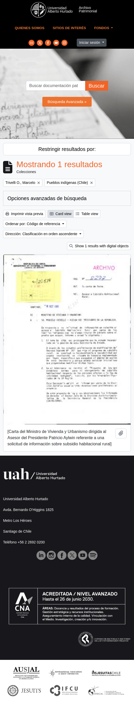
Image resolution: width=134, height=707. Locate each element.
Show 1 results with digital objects (99, 246)
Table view (87, 214)
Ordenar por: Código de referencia (33, 224)
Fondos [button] (102, 28)
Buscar (96, 86)
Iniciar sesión (90, 42)
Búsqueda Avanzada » (67, 101)
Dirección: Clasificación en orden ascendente (41, 234)
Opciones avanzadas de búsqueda (47, 198)
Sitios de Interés (69, 28)
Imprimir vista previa (24, 214)
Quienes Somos (30, 28)
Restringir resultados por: (66, 149)
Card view (60, 214)
